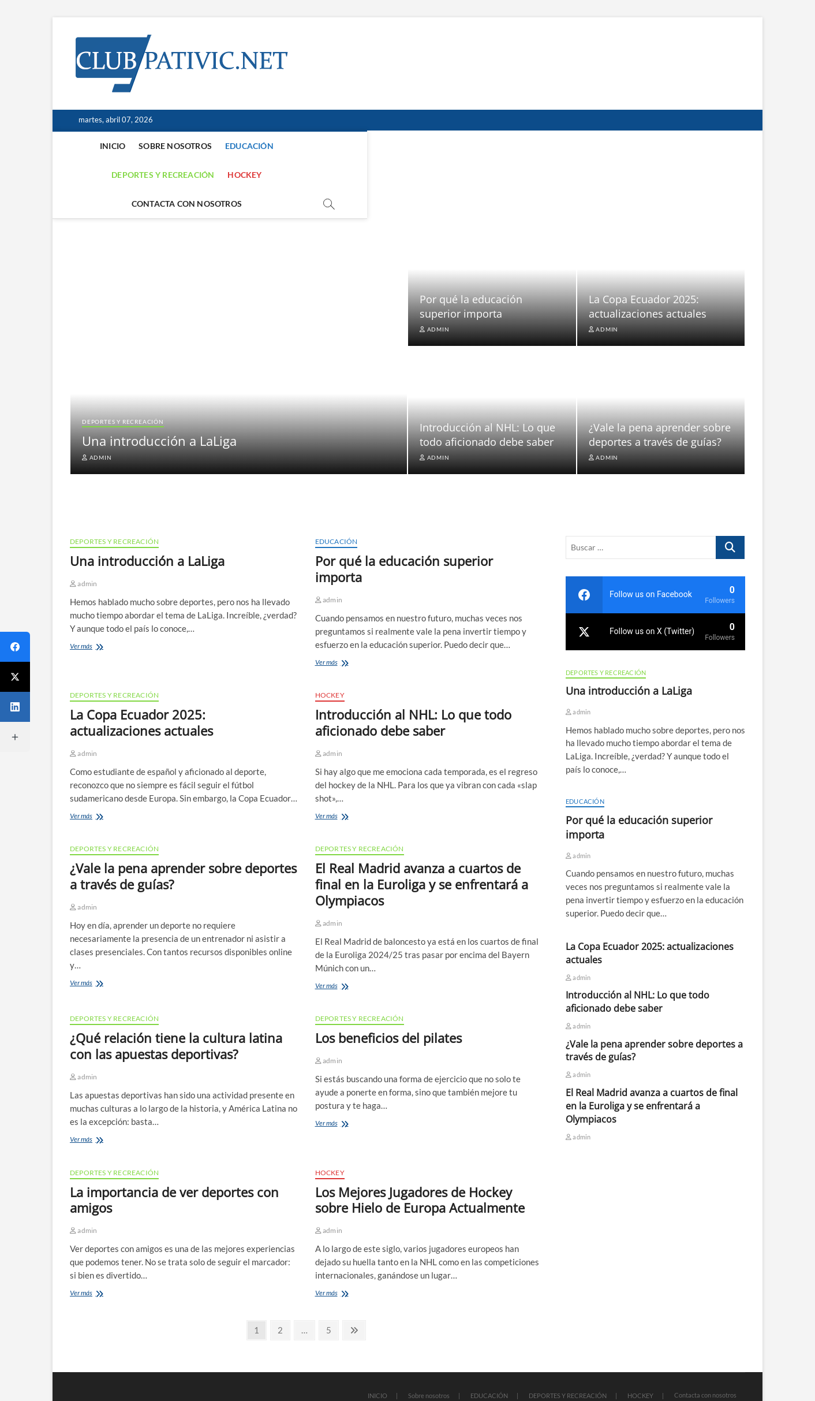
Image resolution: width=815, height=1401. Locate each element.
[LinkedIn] (15, 707)
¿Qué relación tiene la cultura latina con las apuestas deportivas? (176, 1012)
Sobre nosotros (151, 146)
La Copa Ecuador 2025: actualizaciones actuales (647, 272)
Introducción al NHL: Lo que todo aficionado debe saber (487, 400)
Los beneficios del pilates (388, 1003)
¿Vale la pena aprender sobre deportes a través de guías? (660, 400)
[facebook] (655, 560)
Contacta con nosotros (481, 146)
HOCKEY (396, 146)
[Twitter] (15, 677)
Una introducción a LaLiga (159, 406)
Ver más (98, 613)
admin (97, 423)
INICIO (88, 146)
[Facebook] (15, 647)
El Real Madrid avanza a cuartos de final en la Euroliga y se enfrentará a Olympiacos (421, 850)
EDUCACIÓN (225, 146)
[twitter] (655, 597)
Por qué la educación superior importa (471, 272)
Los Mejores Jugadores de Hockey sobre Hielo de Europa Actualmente (420, 1166)
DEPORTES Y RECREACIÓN (314, 146)
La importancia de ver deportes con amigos (174, 1166)
